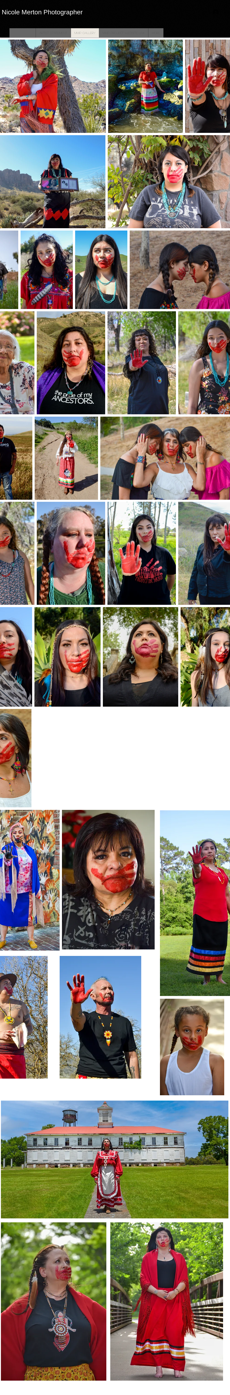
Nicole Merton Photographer (42, 12)
